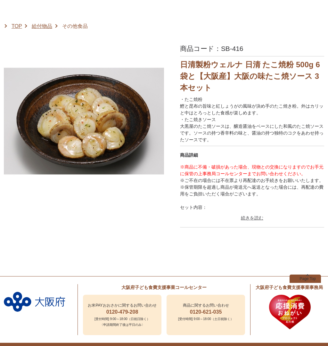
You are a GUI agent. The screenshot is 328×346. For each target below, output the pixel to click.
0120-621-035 (206, 312)
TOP (17, 26)
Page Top (308, 278)
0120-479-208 (122, 312)
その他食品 (75, 26)
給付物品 (42, 26)
